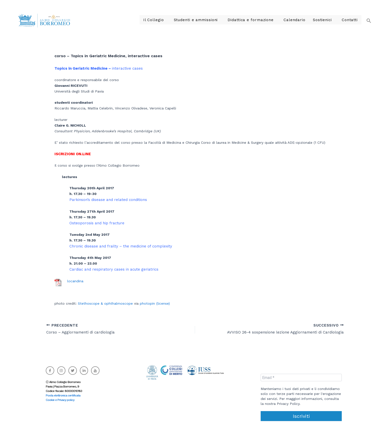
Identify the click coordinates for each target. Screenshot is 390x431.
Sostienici (325, 20)
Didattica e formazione (259, 20)
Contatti (350, 20)
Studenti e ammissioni (209, 20)
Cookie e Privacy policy (60, 400)
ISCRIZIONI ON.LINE (72, 154)
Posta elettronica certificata (63, 395)
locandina (75, 281)
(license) (163, 303)
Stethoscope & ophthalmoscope (105, 303)
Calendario (299, 20)
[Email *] (301, 377)
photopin (147, 303)
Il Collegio (170, 20)
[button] (366, 17)
